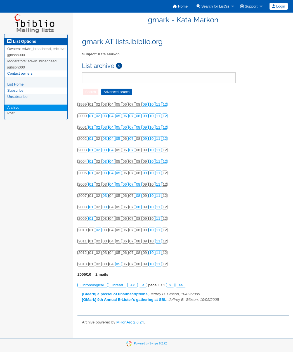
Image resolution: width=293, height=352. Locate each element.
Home (180, 6)
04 (112, 116)
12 (165, 104)
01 (91, 116)
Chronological (93, 285)
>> (181, 285)
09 (145, 104)
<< (132, 285)
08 (138, 116)
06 (125, 116)
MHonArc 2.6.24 (130, 322)
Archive (13, 107)
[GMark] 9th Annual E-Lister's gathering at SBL (124, 299)
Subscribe (15, 90)
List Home (15, 84)
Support (248, 6)
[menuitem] (180, 6)
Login (278, 6)
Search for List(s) (213, 6)
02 (98, 116)
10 (152, 104)
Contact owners (19, 73)
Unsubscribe (17, 97)
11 (158, 104)
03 (105, 116)
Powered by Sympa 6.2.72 (150, 343)
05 (118, 116)
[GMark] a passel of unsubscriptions (115, 294)
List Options (21, 41)
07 (131, 116)
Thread (117, 285)
